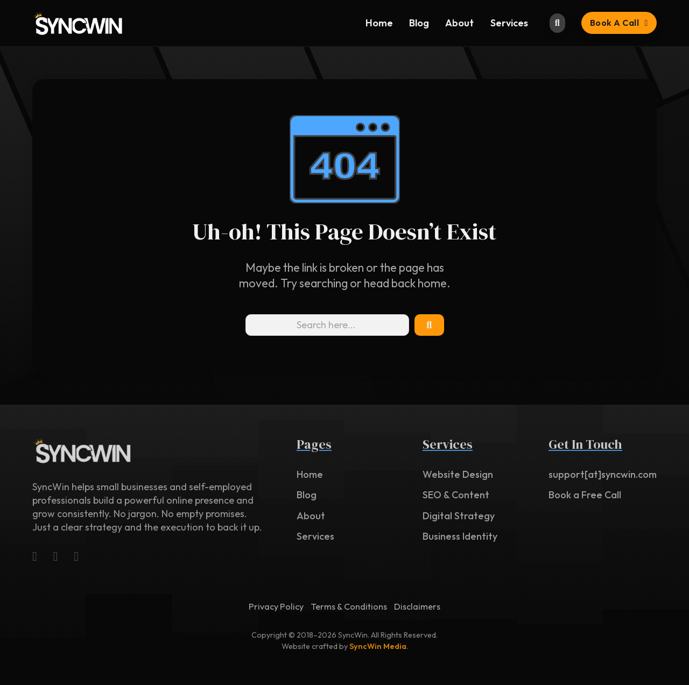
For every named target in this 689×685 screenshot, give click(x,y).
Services (509, 23)
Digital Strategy (459, 516)
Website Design (458, 474)
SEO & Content (456, 495)
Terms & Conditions (349, 606)
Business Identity (460, 536)
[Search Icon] (429, 325)
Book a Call (619, 22)
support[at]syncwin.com (603, 474)
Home (379, 23)
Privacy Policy (276, 606)
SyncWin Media (377, 646)
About (459, 23)
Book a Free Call (585, 495)
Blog (419, 23)
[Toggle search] (557, 23)
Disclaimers (417, 606)
